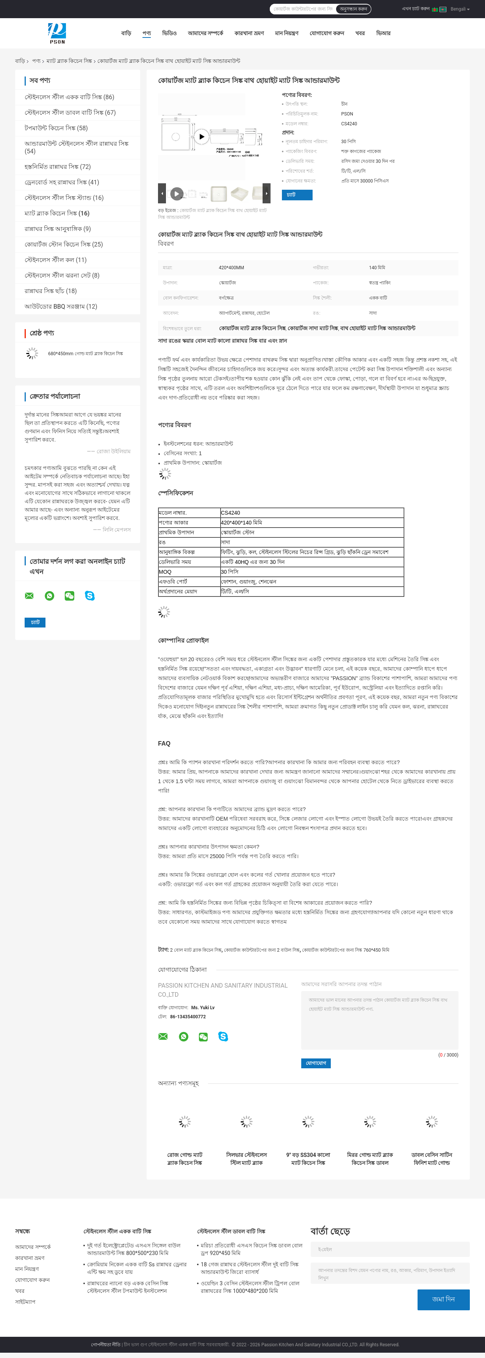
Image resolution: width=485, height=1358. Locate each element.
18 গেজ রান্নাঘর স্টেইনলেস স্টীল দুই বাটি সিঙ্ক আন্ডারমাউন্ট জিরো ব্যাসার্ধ (250, 1268)
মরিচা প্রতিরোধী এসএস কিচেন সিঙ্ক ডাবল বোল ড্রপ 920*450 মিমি (252, 1249)
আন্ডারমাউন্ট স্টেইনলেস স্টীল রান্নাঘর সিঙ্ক (76, 143)
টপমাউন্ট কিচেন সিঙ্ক (50, 128)
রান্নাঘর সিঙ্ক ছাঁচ (44, 291)
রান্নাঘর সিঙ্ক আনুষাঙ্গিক (53, 229)
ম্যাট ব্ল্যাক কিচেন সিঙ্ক (69, 61)
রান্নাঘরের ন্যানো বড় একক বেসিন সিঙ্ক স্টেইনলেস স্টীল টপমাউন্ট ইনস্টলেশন (128, 1287)
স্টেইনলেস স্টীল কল (49, 260)
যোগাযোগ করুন (327, 33)
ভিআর (383, 33)
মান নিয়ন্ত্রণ (286, 33)
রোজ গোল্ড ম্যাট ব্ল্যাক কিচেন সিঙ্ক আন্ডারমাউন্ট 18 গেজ (184, 1159)
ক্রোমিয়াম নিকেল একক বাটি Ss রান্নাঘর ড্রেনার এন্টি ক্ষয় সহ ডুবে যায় (137, 1268)
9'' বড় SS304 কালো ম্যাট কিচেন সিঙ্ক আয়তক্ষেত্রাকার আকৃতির (308, 1159)
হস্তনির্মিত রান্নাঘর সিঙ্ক (51, 166)
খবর (360, 33)
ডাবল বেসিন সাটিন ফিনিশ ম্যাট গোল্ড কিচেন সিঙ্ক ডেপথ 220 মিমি (431, 1159)
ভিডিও (169, 33)
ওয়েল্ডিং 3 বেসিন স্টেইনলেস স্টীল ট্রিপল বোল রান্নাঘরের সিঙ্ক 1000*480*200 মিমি (250, 1287)
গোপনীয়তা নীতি (105, 1344)
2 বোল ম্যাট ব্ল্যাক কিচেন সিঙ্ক (196, 950)
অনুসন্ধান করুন (353, 9)
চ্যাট (291, 195)
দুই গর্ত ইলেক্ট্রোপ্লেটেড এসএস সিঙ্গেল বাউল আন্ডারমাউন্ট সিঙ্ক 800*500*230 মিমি (133, 1249)
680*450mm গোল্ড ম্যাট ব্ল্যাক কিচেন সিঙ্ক (85, 353)
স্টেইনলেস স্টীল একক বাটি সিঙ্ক (63, 97)
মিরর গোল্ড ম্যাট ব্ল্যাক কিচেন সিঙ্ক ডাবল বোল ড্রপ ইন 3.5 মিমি (370, 1159)
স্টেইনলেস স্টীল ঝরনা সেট (58, 275)
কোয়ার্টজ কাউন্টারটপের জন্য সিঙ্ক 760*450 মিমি (346, 950)
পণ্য (146, 33)
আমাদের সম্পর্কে (205, 33)
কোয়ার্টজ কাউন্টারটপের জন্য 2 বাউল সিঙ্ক (262, 950)
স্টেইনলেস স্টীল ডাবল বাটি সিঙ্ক (64, 112)
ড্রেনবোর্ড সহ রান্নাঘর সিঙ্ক (56, 182)
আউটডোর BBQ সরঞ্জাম (55, 306)
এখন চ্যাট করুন (416, 8)
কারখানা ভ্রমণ (249, 33)
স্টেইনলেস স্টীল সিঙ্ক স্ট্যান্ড (58, 197)
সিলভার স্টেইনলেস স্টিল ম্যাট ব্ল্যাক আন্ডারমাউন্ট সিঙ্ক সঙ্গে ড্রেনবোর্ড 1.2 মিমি (246, 1159)
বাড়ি (126, 33)
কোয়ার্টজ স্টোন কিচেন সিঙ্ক (58, 244)
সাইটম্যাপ (25, 1302)
